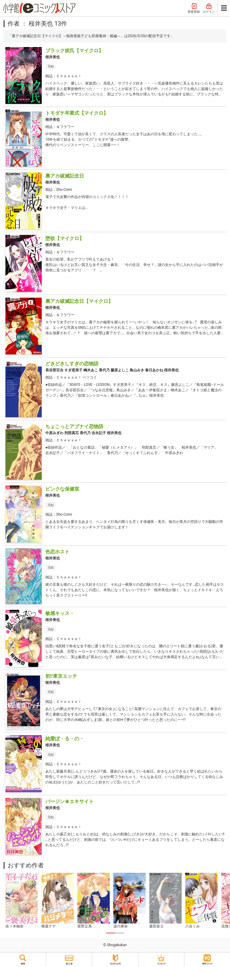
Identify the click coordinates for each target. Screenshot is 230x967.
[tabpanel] (22, 900)
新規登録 (194, 8)
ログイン (209, 8)
